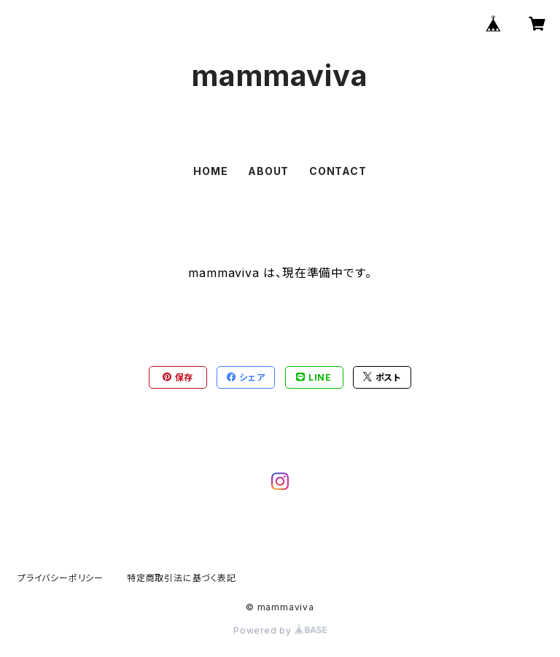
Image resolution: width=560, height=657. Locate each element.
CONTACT (338, 171)
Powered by (280, 630)
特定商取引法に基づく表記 (181, 577)
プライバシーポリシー (61, 577)
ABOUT (268, 171)
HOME (210, 171)
